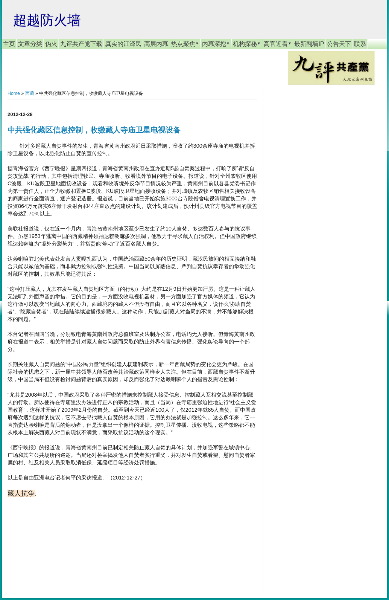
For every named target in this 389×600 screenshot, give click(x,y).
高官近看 (278, 43)
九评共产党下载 (81, 44)
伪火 (51, 44)
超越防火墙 (47, 20)
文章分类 (30, 44)
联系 (360, 44)
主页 (9, 44)
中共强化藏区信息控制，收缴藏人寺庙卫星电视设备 (94, 130)
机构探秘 (247, 43)
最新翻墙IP (309, 44)
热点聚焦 (185, 43)
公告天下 (339, 44)
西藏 (29, 93)
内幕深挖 (216, 43)
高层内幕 (156, 44)
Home (14, 93)
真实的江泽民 (123, 44)
